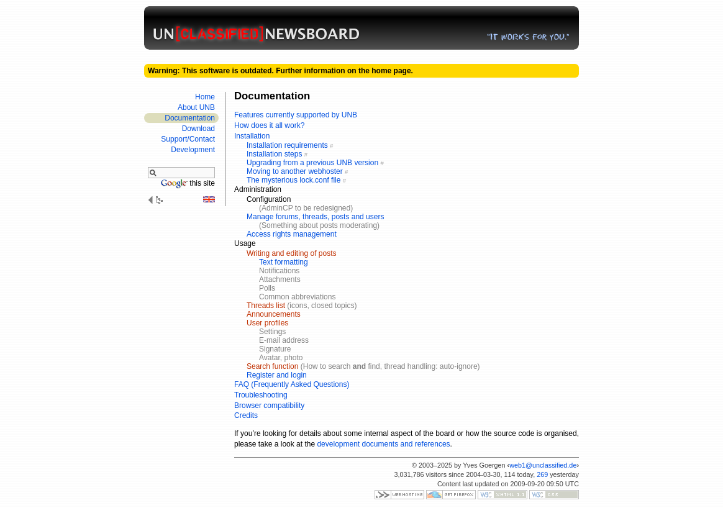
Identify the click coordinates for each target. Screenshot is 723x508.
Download (198, 128)
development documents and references (383, 444)
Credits (246, 415)
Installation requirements (287, 145)
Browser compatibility (269, 405)
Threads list (266, 305)
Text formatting (283, 262)
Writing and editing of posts (292, 253)
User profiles (267, 323)
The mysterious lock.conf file (293, 180)
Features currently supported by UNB (295, 115)
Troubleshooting (261, 395)
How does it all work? (269, 125)
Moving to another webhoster (295, 171)
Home (205, 97)
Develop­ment (193, 149)
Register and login (277, 375)
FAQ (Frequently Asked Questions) (291, 384)
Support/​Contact (188, 139)
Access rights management (292, 234)
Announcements (274, 314)
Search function (272, 366)
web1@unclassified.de (542, 465)
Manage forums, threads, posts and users (315, 216)
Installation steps (274, 154)
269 (542, 474)
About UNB (196, 107)
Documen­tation (190, 118)
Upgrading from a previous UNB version (312, 162)
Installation (252, 136)
